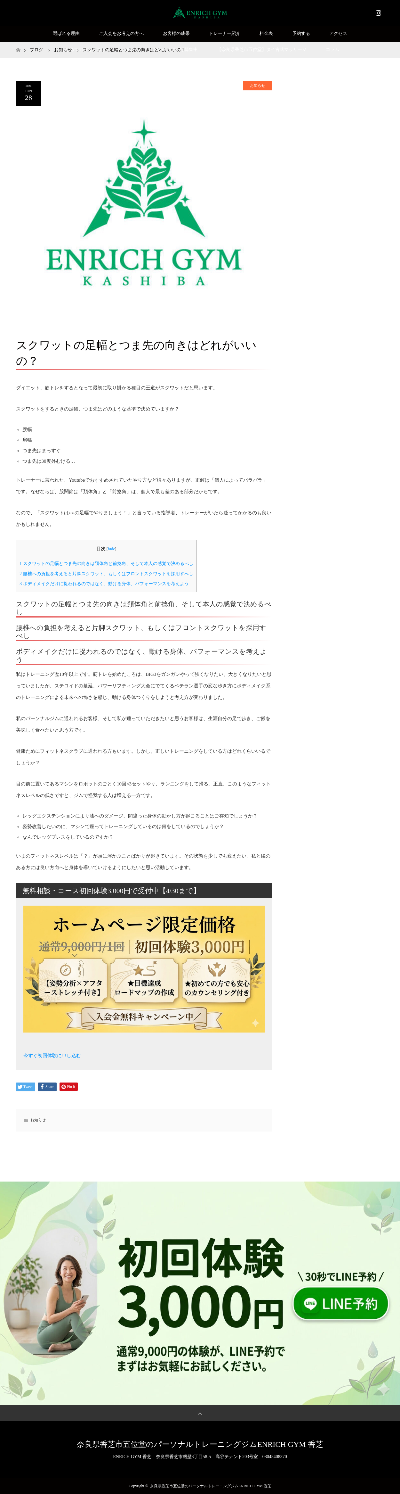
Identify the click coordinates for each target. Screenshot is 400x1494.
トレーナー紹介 (224, 33)
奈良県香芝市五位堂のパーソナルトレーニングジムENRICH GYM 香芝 (200, 1444)
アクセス (338, 33)
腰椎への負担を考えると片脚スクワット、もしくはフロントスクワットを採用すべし (106, 573)
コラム (332, 49)
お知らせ (257, 85)
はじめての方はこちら (83, 49)
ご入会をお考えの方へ (121, 33)
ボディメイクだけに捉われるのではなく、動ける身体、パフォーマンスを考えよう (104, 583)
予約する (301, 33)
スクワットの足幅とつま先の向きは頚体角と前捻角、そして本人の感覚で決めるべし (106, 563)
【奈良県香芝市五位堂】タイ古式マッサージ (262, 49)
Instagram (377, 11)
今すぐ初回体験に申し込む (52, 1055)
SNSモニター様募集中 (176, 49)
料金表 (266, 33)
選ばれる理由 (66, 33)
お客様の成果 (176, 33)
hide (111, 549)
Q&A (130, 49)
